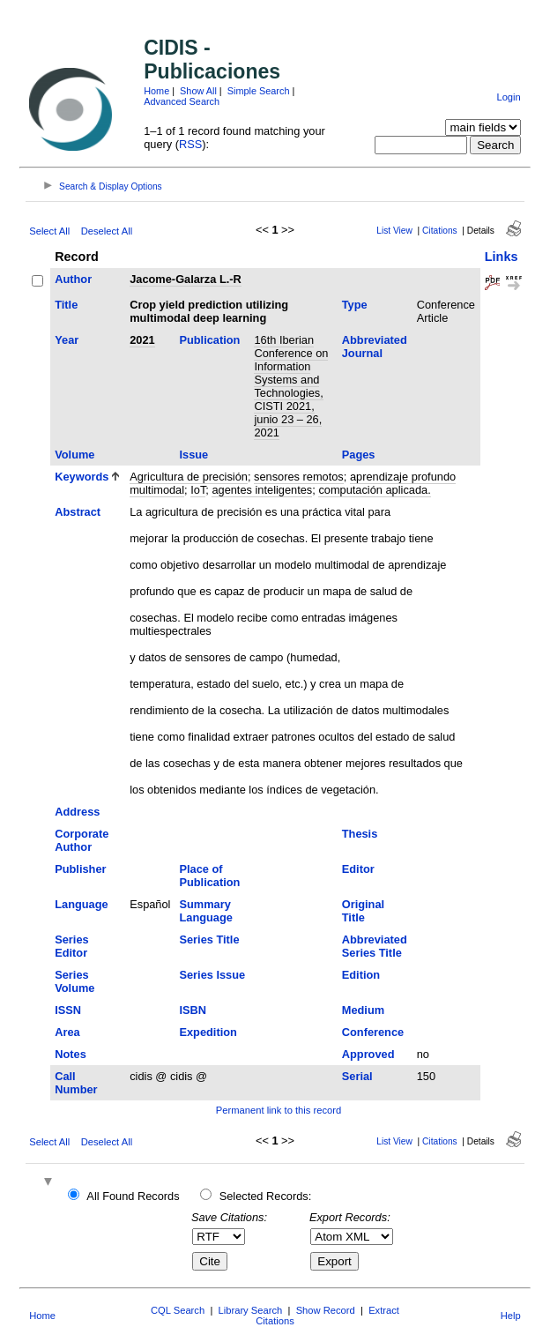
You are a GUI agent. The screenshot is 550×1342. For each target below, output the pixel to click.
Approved (368, 1054)
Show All (198, 91)
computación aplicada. (374, 489)
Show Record (325, 1310)
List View (394, 230)
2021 (142, 340)
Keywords (81, 476)
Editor (358, 869)
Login (508, 97)
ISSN (68, 1010)
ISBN (192, 1010)
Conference (373, 1032)
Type (355, 304)
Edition (361, 974)
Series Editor (71, 946)
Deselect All (106, 231)
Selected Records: (265, 1196)
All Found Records (132, 1196)
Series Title (209, 939)
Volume (74, 454)
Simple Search (258, 91)
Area (67, 1032)
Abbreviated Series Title (374, 946)
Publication (209, 340)
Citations (439, 230)
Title (66, 304)
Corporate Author (81, 840)
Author (73, 279)
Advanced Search (181, 101)
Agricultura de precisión (189, 476)
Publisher (80, 869)
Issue (193, 454)
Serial (357, 1076)
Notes (70, 1054)
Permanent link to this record (278, 1110)
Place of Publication (209, 875)
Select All (49, 231)
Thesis (360, 833)
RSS (190, 144)
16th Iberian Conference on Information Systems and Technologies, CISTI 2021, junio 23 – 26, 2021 (291, 386)
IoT (197, 489)
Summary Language (205, 911)
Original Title (363, 911)
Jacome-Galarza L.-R (186, 279)
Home (156, 91)
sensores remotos (299, 476)
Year (66, 340)
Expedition (207, 1032)
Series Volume (74, 981)
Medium (363, 1010)
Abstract (77, 511)
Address (77, 811)
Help (511, 1315)
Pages (358, 454)
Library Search (251, 1310)
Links (501, 257)
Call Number (76, 1083)
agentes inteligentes (262, 489)
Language (81, 904)
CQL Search (177, 1310)
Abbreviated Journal (374, 346)
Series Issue (212, 974)
